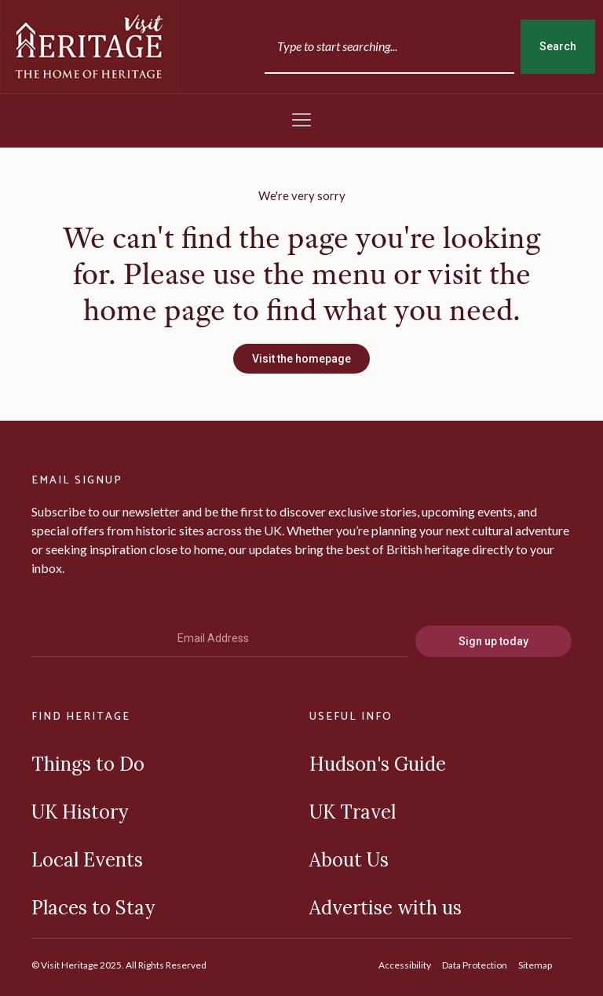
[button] (301, 121)
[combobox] (389, 47)
